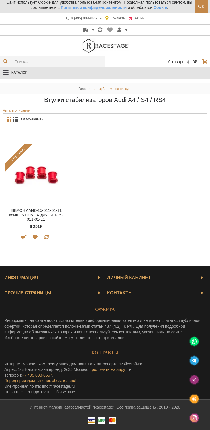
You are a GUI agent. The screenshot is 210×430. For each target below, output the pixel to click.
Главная (84, 89)
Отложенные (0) (34, 119)
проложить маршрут (108, 369)
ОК (201, 6)
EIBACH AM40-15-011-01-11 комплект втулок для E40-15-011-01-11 (36, 215)
